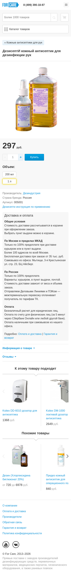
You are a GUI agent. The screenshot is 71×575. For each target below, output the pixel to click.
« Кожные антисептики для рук (23, 42)
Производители (12, 516)
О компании (9, 505)
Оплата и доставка (30, 334)
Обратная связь (12, 522)
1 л (9, 181)
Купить (34, 157)
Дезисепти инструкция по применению (26, 206)
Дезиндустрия (31, 193)
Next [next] (67, 391)
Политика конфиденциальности (22, 533)
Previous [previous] (3, 391)
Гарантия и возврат (14, 527)
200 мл (9, 174)
